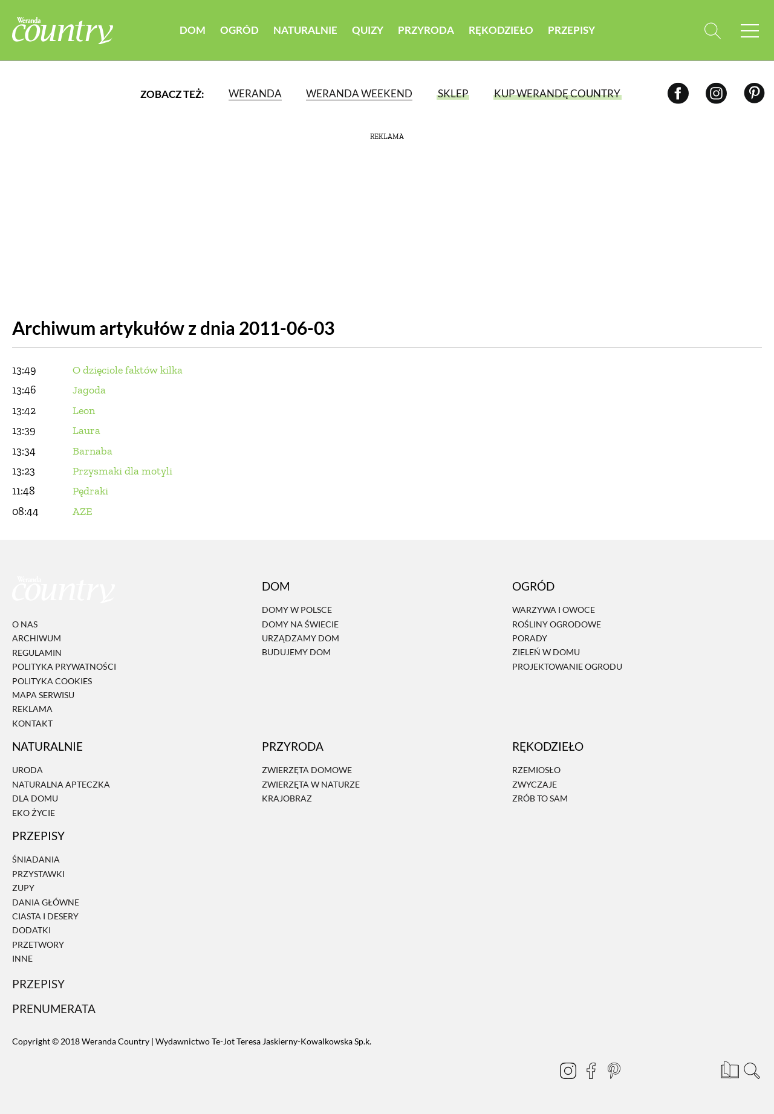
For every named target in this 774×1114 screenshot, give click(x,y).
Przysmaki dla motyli (122, 471)
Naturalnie (305, 30)
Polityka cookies (52, 681)
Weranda (255, 93)
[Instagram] (716, 93)
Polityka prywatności (64, 666)
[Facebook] (678, 93)
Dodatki (31, 930)
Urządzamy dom (300, 638)
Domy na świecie (300, 624)
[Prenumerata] (728, 1068)
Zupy (23, 887)
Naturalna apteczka (61, 784)
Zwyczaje (534, 784)
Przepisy (571, 30)
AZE (83, 511)
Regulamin (37, 652)
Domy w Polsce (297, 609)
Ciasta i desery (45, 916)
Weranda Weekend (359, 93)
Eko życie (33, 813)
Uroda (27, 770)
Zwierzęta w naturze (311, 784)
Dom (193, 30)
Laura (86, 430)
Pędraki (90, 490)
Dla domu (35, 798)
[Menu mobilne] (750, 30)
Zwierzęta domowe (307, 770)
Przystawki (38, 874)
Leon (84, 410)
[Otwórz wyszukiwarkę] (712, 30)
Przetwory (38, 944)
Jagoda (89, 390)
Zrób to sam (540, 798)
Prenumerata (54, 1008)
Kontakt (32, 723)
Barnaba (92, 451)
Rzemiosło (536, 770)
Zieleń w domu (546, 652)
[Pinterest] (754, 93)
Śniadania (36, 860)
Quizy (367, 30)
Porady (529, 638)
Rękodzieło (501, 30)
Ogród (239, 30)
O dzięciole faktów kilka (128, 370)
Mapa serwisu (43, 695)
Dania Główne (45, 902)
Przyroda (426, 30)
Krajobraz (287, 798)
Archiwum (36, 638)
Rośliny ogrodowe (556, 624)
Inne (22, 958)
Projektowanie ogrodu (567, 666)
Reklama (32, 709)
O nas (24, 624)
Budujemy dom (296, 652)
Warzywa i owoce (553, 609)
